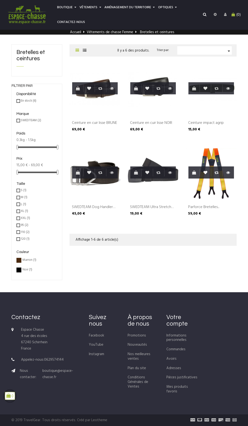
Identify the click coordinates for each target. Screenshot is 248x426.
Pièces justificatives (181, 377)
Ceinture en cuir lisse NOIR (151, 123)
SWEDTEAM (31, 120)
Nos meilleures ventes (139, 356)
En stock (28, 101)
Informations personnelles (176, 338)
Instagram (96, 354)
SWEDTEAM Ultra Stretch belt (150, 207)
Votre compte (177, 320)
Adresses (173, 368)
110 (25, 232)
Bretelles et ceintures (30, 55)
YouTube (96, 345)
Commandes (176, 349)
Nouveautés (137, 345)
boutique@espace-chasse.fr (57, 374)
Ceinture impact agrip (206, 123)
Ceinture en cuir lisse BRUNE (94, 123)
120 (25, 239)
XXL (25, 218)
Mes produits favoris (177, 389)
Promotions (137, 335)
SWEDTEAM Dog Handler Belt (92, 207)
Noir (27, 270)
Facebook (96, 335)
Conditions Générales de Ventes (138, 381)
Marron (29, 260)
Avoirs (171, 359)
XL (24, 211)
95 (24, 225)
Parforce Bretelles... (203, 207)
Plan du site (137, 368)
